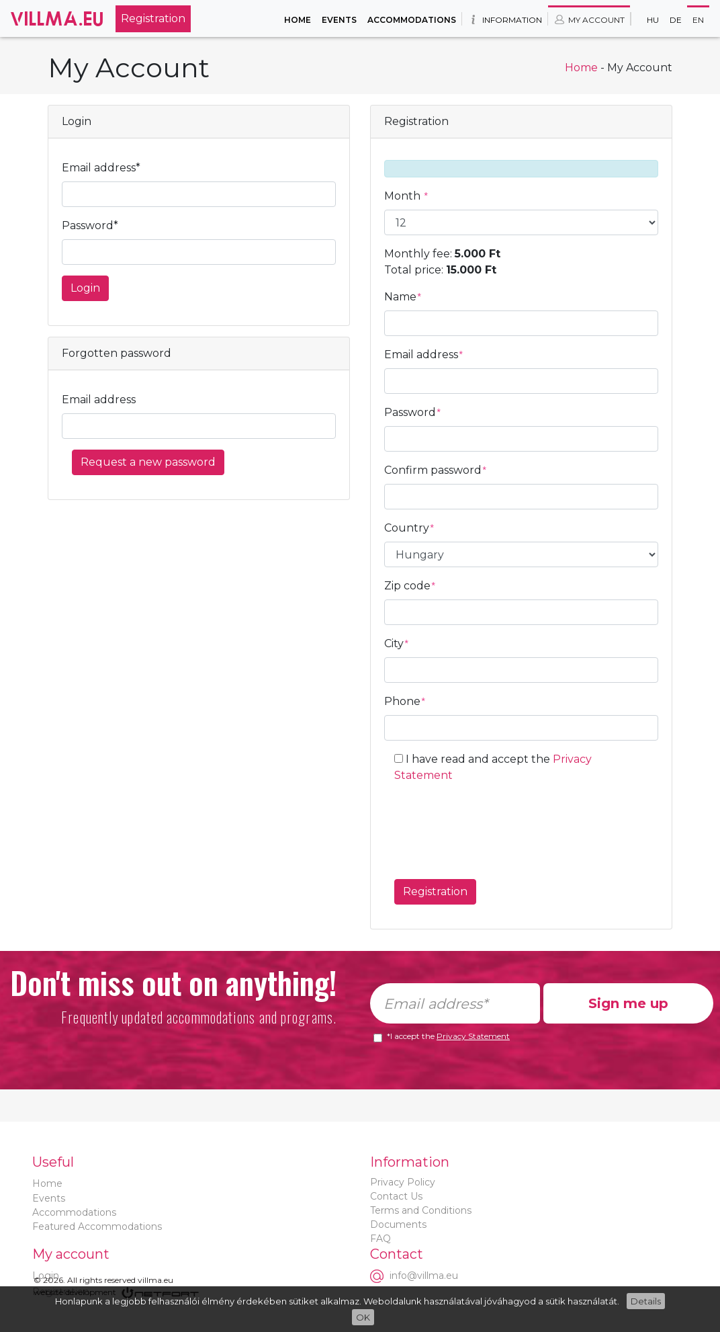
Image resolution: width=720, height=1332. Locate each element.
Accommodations (411, 20)
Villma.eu (58, 18)
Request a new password (148, 462)
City (396, 643)
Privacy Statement (473, 1036)
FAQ (380, 1239)
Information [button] (504, 19)
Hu (653, 20)
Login (85, 288)
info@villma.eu (424, 1275)
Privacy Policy (402, 1182)
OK (363, 1317)
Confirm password (435, 470)
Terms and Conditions (420, 1210)
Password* (90, 225)
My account (589, 19)
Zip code (410, 585)
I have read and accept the (493, 767)
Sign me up (628, 1003)
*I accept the (448, 1036)
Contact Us (396, 1196)
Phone (405, 701)
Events (339, 20)
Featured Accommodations (97, 1226)
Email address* (101, 167)
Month (406, 196)
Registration (153, 18)
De (676, 20)
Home (297, 20)
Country (409, 528)
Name (403, 296)
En (698, 20)
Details (646, 1301)
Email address (99, 399)
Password (412, 412)
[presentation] (496, 826)
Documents (398, 1224)
